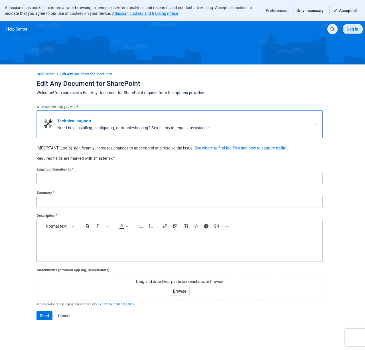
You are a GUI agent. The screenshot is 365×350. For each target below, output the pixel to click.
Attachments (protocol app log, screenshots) (72, 270)
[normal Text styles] (60, 226)
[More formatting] (107, 226)
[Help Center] (17, 29)
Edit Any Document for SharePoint (86, 74)
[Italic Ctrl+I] (97, 226)
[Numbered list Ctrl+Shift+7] (151, 226)
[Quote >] (216, 226)
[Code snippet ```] (195, 226)
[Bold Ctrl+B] (87, 226)
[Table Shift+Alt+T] (185, 226)
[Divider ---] (226, 226)
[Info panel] (206, 226)
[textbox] (179, 243)
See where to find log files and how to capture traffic (240, 148)
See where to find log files (116, 304)
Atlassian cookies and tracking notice (145, 13)
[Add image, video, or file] (175, 226)
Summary (45, 192)
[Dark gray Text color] (123, 226)
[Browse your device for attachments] (180, 291)
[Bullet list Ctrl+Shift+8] (140, 226)
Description (46, 215)
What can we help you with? (57, 107)
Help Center (45, 74)
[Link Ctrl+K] (165, 226)
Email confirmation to (54, 169)
